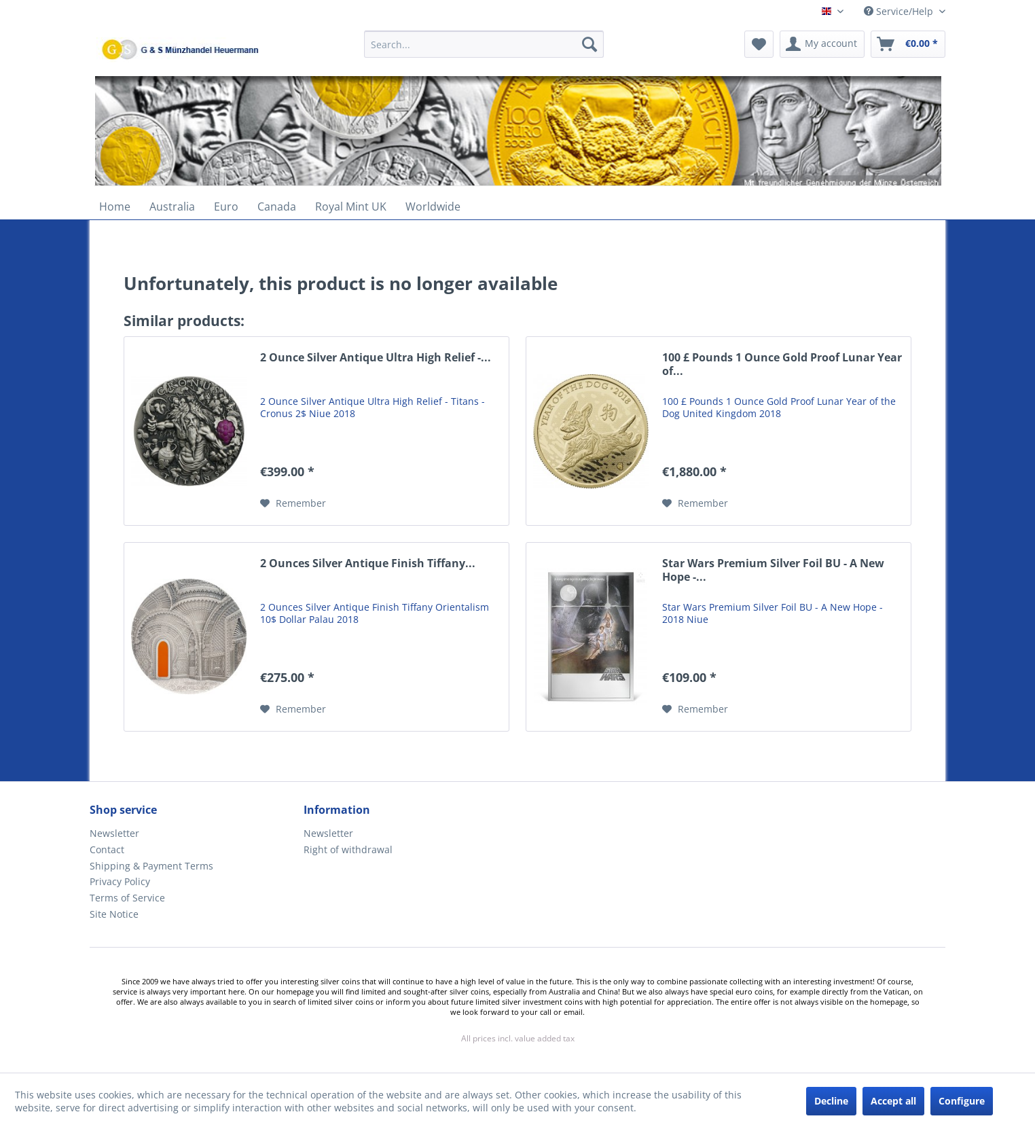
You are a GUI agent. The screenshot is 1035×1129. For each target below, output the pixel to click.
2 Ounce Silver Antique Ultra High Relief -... (375, 358)
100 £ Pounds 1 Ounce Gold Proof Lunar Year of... (782, 364)
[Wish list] (759, 44)
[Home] (115, 206)
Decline (831, 1100)
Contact (107, 849)
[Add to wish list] (293, 503)
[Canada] (277, 206)
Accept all (893, 1100)
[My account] (822, 44)
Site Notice (114, 914)
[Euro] (226, 206)
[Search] (589, 44)
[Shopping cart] (908, 44)
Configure (962, 1100)
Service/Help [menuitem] (900, 11)
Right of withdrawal (348, 849)
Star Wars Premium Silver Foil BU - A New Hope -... (773, 570)
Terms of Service (127, 897)
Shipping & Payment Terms (151, 865)
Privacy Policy (120, 881)
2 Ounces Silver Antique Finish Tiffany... (367, 563)
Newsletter (114, 833)
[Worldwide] (433, 206)
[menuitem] (484, 51)
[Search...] (484, 44)
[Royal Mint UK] (351, 206)
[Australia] (172, 206)
